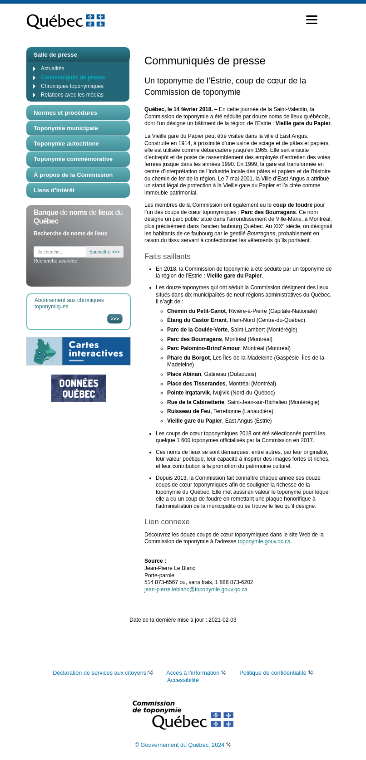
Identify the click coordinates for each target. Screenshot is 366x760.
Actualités (52, 68)
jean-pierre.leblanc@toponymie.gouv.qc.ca (195, 589)
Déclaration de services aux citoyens (99, 673)
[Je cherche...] (60, 252)
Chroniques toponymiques (72, 86)
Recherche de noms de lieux (70, 233)
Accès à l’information (192, 673)
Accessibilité (183, 680)
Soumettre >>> (104, 251)
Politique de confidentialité (272, 673)
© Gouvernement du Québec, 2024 (180, 745)
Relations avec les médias (72, 95)
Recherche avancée (55, 260)
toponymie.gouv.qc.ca (264, 541)
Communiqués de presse (73, 77)
